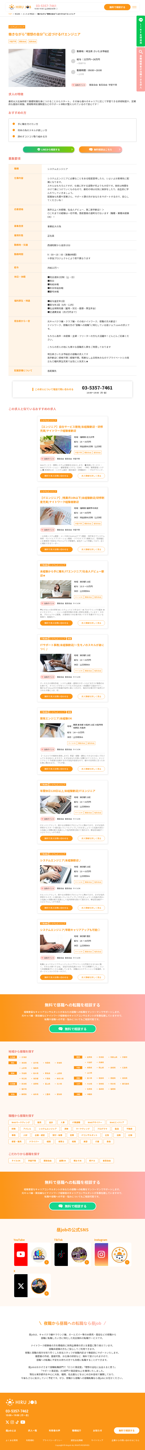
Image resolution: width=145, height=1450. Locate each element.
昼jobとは (11, 1430)
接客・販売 (17, 1141)
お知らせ (97, 1430)
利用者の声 (54, 1430)
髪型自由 (107, 1160)
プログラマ (102, 1128)
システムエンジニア (48, 1128)
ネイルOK (16, 1160)
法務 (119, 1135)
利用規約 (30, 1440)
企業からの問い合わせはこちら (125, 1440)
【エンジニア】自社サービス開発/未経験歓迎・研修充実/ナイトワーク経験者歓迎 (71, 429)
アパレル (27, 1128)
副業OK (62, 1160)
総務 (74, 1141)
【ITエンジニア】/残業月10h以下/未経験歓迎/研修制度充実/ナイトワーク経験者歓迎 (72, 500)
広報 (130, 1135)
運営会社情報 (77, 1440)
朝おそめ (78, 1160)
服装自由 (48, 1160)
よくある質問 (12, 1440)
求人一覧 (32, 1430)
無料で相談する (127, 1430)
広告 (107, 1135)
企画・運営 (40, 1135)
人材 (25, 1135)
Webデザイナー (95, 1122)
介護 (97, 1141)
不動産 (129, 1128)
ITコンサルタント (89, 1135)
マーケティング (83, 1128)
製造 (117, 1128)
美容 (86, 1141)
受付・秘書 (57, 1135)
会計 (51, 1122)
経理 (49, 1141)
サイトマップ (97, 1440)
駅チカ (92, 1160)
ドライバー (34, 1141)
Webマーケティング (21, 1122)
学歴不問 (32, 1160)
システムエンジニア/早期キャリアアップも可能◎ (70, 930)
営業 (72, 1135)
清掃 (66, 1128)
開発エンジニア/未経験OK (56, 718)
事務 (14, 1135)
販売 (39, 1122)
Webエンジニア (117, 1122)
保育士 (61, 1141)
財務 (14, 1128)
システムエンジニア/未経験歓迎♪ (60, 860)
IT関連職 (76, 1122)
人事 (63, 1122)
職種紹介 (76, 1430)
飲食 (109, 1141)
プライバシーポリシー (52, 1440)
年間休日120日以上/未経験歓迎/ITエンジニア (67, 791)
